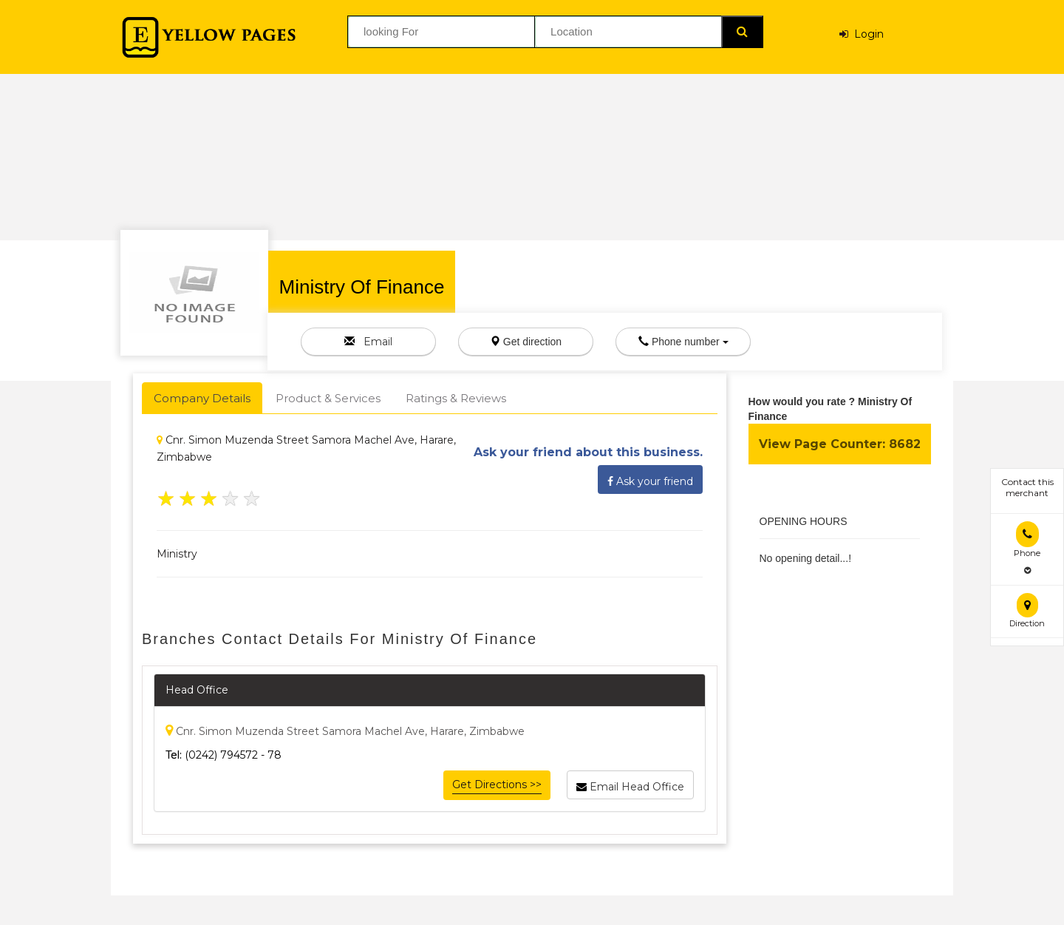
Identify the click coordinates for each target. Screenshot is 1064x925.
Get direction (526, 342)
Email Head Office (630, 784)
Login (861, 34)
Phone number (683, 342)
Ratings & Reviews (456, 398)
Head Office (197, 690)
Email (368, 341)
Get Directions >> (497, 784)
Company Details (202, 398)
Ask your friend (650, 479)
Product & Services (328, 398)
